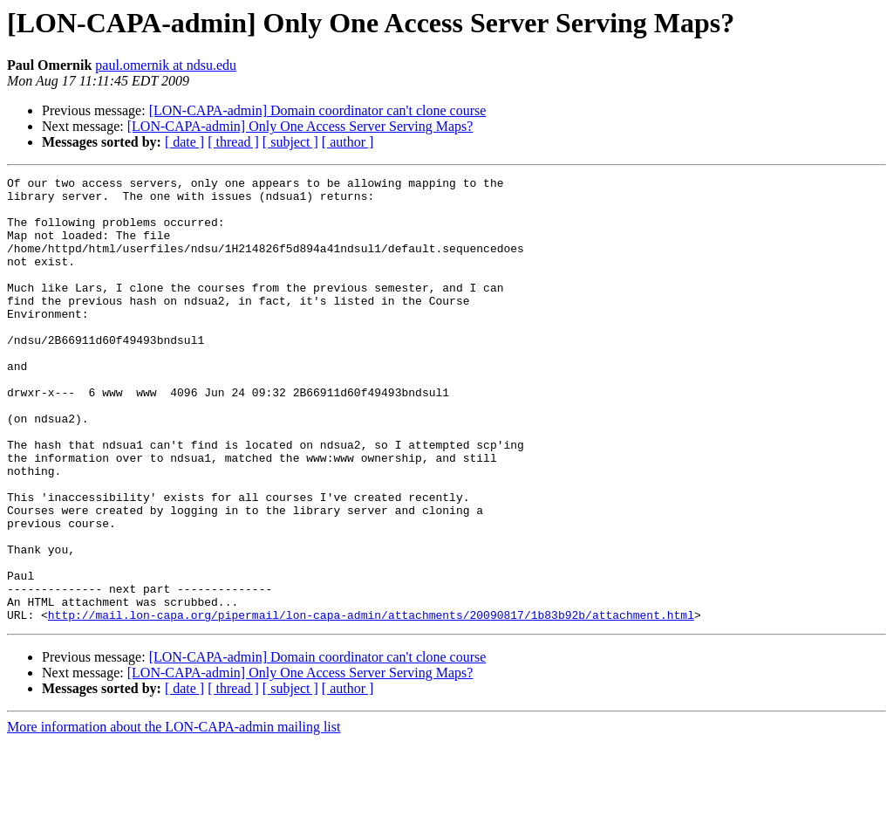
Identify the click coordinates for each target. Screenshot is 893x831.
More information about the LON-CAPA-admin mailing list (173, 815)
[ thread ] (233, 141)
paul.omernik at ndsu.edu (165, 65)
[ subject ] (290, 141)
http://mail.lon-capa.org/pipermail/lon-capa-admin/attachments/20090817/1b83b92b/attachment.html (371, 703)
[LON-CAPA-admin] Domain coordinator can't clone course (318, 110)
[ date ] (184, 141)
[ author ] (348, 141)
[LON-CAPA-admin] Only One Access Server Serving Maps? (300, 126)
